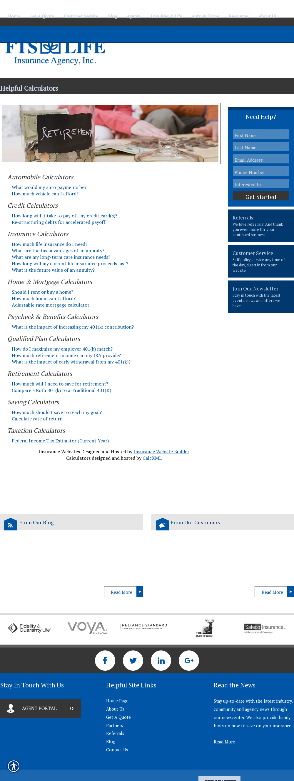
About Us (115, 709)
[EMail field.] (261, 159)
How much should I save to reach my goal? (57, 412)
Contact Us (117, 750)
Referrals (115, 733)
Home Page (117, 701)
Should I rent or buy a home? (42, 292)
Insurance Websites (59, 451)
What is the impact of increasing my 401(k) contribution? (73, 327)
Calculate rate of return (37, 418)
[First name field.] (261, 135)
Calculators (78, 458)
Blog (110, 741)
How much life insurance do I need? (49, 244)
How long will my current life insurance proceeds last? (70, 263)
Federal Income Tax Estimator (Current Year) (60, 440)
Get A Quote (118, 717)
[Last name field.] (261, 147)
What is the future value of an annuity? (53, 270)
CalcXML (152, 458)
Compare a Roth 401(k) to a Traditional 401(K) (61, 390)
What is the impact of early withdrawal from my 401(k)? (71, 362)
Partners (114, 725)
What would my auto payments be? (49, 187)
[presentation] (261, 226)
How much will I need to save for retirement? (60, 384)
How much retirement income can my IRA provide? (66, 355)
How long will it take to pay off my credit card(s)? (64, 215)
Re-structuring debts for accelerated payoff (58, 222)
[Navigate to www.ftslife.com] (284, 13)
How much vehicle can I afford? (45, 193)
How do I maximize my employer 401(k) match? (62, 349)
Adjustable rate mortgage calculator (50, 305)
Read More (121, 592)
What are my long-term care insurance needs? (61, 257)
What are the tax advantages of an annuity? (58, 250)
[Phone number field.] (261, 172)
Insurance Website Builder (161, 451)
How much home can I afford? (44, 298)
